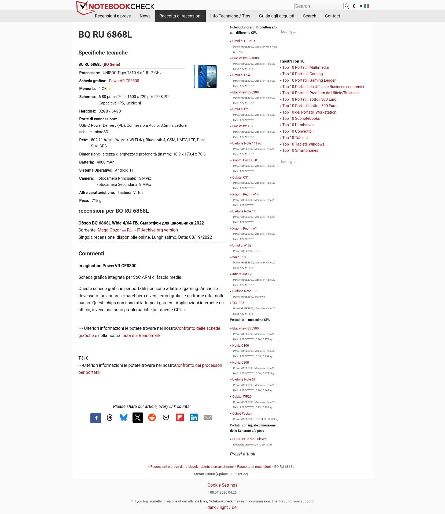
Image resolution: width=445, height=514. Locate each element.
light (224, 507)
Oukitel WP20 (242, 397)
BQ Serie (111, 64)
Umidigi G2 (240, 109)
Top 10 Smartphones (300, 150)
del (234, 507)
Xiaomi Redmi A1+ (245, 194)
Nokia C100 (240, 346)
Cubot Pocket (242, 413)
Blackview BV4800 (245, 58)
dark (211, 507)
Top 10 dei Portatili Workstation (309, 112)
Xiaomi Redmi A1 (244, 228)
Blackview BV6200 (245, 92)
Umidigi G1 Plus (243, 41)
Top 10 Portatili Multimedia (305, 67)
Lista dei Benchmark (141, 335)
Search (309, 16)
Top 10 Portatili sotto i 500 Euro (309, 106)
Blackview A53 (242, 126)
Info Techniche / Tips (230, 16)
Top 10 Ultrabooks (298, 125)
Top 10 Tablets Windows (303, 144)
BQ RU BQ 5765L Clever (249, 439)
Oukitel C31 (240, 177)
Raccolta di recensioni (180, 16)
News (145, 16)
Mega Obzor (109, 230)
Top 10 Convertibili (298, 131)
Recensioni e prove (113, 16)
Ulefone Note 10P (245, 291)
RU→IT (134, 230)
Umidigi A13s (241, 245)
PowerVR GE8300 (124, 81)
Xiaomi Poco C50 (244, 160)
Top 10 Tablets (295, 138)
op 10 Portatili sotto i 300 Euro (310, 99)
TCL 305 (238, 303)
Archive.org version (159, 230)
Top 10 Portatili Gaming (302, 74)
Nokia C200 (240, 362)
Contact (332, 16)
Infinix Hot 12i (242, 274)
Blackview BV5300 (245, 328)
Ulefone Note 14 (243, 211)
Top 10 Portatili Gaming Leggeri (309, 80)
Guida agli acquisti (276, 16)
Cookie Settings (223, 485)
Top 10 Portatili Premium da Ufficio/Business (320, 93)
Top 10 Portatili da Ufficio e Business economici (323, 87)
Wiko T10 (239, 257)
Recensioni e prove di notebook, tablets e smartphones (192, 467)
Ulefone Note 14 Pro (246, 143)
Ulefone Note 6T (244, 379)
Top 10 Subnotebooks (301, 118)
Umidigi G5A (241, 75)
